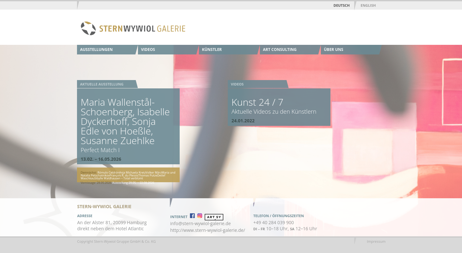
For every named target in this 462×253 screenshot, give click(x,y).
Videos (148, 49)
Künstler (212, 49)
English (368, 5)
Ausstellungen (96, 49)
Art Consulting (280, 49)
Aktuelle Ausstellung (102, 84)
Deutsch (342, 5)
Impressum (376, 241)
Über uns (333, 49)
